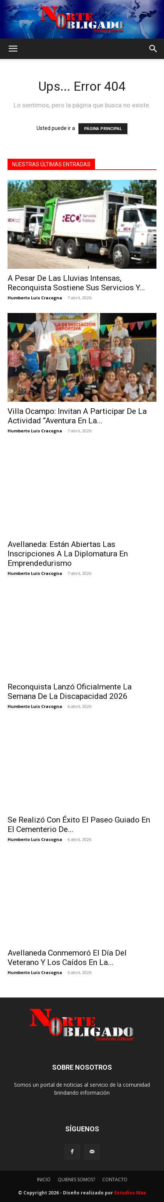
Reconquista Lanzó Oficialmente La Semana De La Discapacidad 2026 (70, 691)
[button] (13, 49)
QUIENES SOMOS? (76, 1179)
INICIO (44, 1179)
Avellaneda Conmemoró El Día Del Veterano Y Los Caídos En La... (67, 957)
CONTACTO (114, 1179)
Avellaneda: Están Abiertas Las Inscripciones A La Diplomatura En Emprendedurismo (68, 554)
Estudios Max (130, 1193)
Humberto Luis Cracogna (35, 297)
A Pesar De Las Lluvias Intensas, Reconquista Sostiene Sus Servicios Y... (76, 283)
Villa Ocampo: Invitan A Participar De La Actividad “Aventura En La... (77, 416)
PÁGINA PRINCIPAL (103, 128)
